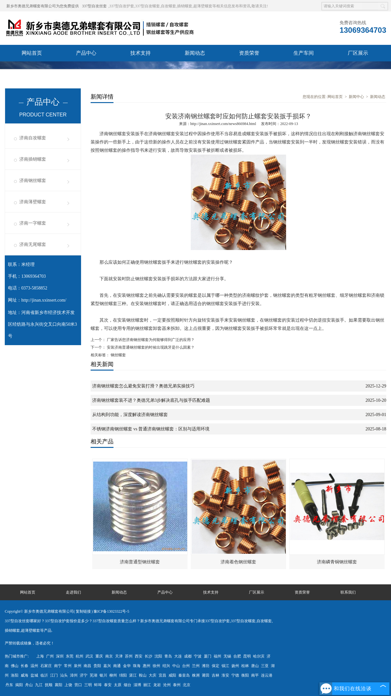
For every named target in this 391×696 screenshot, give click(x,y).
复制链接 (83, 611)
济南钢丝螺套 (32, 180)
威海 (24, 675)
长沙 (148, 656)
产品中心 (86, 53)
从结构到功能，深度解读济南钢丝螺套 (130, 414)
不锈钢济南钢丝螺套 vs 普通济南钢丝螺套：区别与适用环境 (150, 429)
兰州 (196, 666)
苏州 (129, 656)
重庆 (99, 656)
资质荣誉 (249, 53)
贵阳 (97, 666)
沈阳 (158, 656)
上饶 (68, 685)
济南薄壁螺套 (32, 201)
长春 (24, 666)
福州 (217, 656)
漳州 (74, 675)
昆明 (247, 656)
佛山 (14, 666)
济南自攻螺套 (32, 138)
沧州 (167, 685)
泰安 (108, 685)
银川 (103, 675)
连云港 (266, 675)
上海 (40, 656)
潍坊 (205, 666)
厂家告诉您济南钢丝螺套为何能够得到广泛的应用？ (150, 340)
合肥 (237, 656)
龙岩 (157, 685)
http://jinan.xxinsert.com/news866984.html (223, 124)
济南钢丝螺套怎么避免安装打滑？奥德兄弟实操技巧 (143, 386)
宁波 (198, 656)
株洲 (196, 675)
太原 (117, 685)
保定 (215, 666)
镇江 (225, 666)
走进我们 (73, 592)
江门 (54, 675)
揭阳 (19, 685)
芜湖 (93, 675)
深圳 (60, 656)
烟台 (127, 685)
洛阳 (14, 675)
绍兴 (166, 666)
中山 (176, 666)
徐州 (156, 666)
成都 (188, 656)
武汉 (89, 656)
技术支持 (140, 53)
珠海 (137, 666)
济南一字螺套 (32, 223)
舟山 (29, 685)
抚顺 (48, 685)
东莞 (69, 656)
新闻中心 (356, 96)
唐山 (255, 666)
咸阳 (172, 675)
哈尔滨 (258, 656)
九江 (39, 685)
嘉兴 (107, 666)
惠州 (146, 666)
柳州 (113, 675)
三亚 (265, 666)
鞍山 (143, 675)
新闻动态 (195, 53)
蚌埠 (98, 685)
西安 (138, 656)
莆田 (205, 675)
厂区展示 (358, 53)
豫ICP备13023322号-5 (111, 611)
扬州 (235, 666)
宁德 (235, 675)
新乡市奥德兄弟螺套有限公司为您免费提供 (42, 6)
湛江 (133, 675)
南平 (255, 675)
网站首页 (32, 53)
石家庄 (46, 666)
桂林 (245, 666)
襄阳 (58, 685)
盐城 (34, 675)
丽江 (147, 685)
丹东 (9, 685)
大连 (178, 656)
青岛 (168, 656)
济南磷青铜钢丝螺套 (337, 562)
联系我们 (32, 69)
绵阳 (123, 675)
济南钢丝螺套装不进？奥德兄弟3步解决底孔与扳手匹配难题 (151, 400)
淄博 (137, 685)
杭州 (79, 656)
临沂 (44, 675)
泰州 (177, 685)
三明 (88, 685)
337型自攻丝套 (94, 6)
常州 (68, 666)
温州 (34, 666)
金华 (127, 666)
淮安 (225, 675)
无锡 (227, 656)
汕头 (64, 675)
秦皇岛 (184, 675)
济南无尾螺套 (32, 244)
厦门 (207, 656)
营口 (78, 685)
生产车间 (303, 53)
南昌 (87, 666)
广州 (50, 656)
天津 (119, 656)
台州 (186, 666)
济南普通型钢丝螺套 (140, 562)
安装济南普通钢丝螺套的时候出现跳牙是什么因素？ (150, 347)
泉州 (77, 666)
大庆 (152, 675)
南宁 (58, 666)
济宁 (83, 675)
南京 (109, 656)
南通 (117, 666)
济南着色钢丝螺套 (238, 562)
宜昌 (162, 675)
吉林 (215, 675)
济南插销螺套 (32, 159)
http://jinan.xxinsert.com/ (43, 300)
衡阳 (245, 675)
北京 (186, 685)
